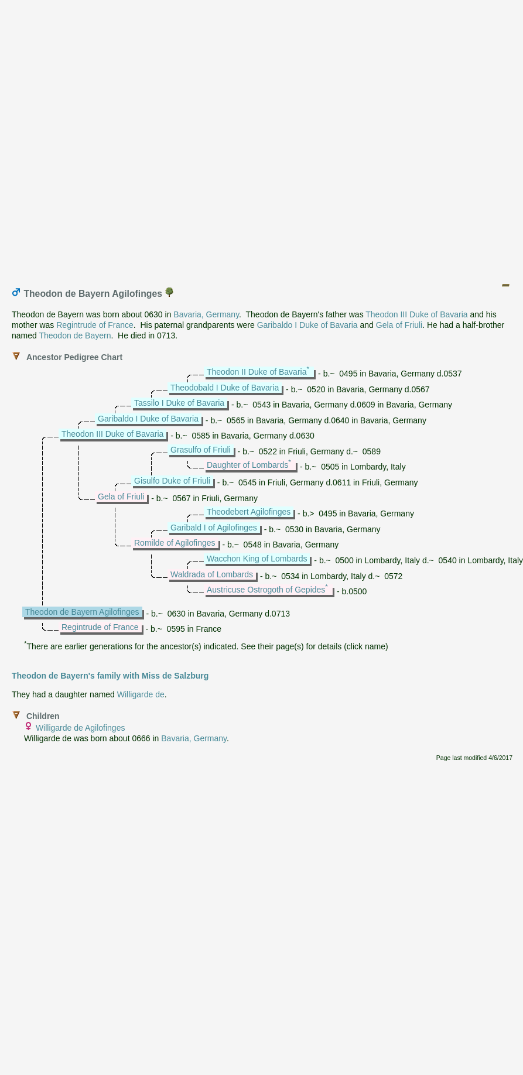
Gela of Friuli (399, 325)
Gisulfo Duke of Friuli (172, 480)
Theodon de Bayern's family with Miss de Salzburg (110, 675)
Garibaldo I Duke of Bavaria (307, 325)
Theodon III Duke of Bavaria (416, 314)
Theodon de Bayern (75, 335)
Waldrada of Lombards (211, 574)
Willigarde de (141, 694)
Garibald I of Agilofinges (213, 527)
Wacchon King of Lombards (257, 558)
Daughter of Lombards (247, 465)
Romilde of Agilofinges (175, 542)
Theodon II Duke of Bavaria (256, 371)
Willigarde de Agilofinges (80, 727)
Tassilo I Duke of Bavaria (179, 403)
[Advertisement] (259, 138)
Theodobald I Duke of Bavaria (224, 387)
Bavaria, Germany (206, 314)
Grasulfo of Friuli (200, 449)
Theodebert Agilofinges (248, 511)
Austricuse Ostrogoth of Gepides (266, 589)
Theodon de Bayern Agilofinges (82, 612)
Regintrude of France (95, 325)
